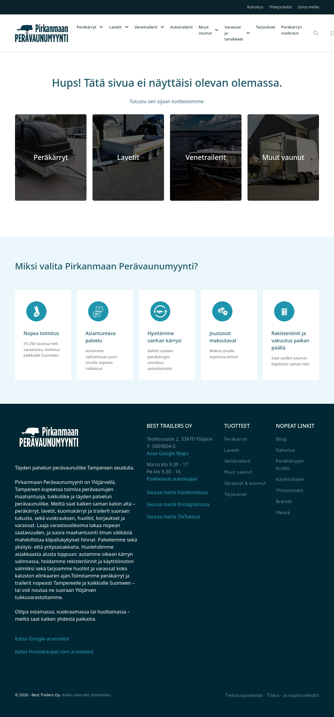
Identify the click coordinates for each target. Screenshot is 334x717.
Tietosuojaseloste (244, 695)
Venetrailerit (145, 27)
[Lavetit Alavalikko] (127, 27)
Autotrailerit (181, 27)
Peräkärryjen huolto (290, 464)
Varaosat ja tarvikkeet (233, 33)
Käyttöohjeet (290, 479)
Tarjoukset (265, 27)
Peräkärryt (86, 27)
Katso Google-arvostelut (42, 638)
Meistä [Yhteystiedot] (283, 512)
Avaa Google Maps (168, 453)
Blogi (281, 439)
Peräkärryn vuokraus (291, 30)
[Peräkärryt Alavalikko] (101, 27)
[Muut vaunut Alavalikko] (217, 30)
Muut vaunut (205, 30)
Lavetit (115, 27)
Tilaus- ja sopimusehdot (293, 695)
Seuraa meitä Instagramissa (178, 504)
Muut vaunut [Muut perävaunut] (238, 472)
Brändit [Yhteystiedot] (284, 501)
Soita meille (308, 7)
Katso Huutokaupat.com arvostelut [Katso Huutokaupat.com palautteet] (54, 651)
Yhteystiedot (280, 7)
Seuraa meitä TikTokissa (173, 516)
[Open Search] (316, 33)
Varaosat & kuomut (245, 483)
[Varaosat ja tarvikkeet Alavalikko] (248, 33)
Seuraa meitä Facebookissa (177, 492)
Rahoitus (255, 7)
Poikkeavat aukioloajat (172, 479)
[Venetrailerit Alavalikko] (162, 27)
